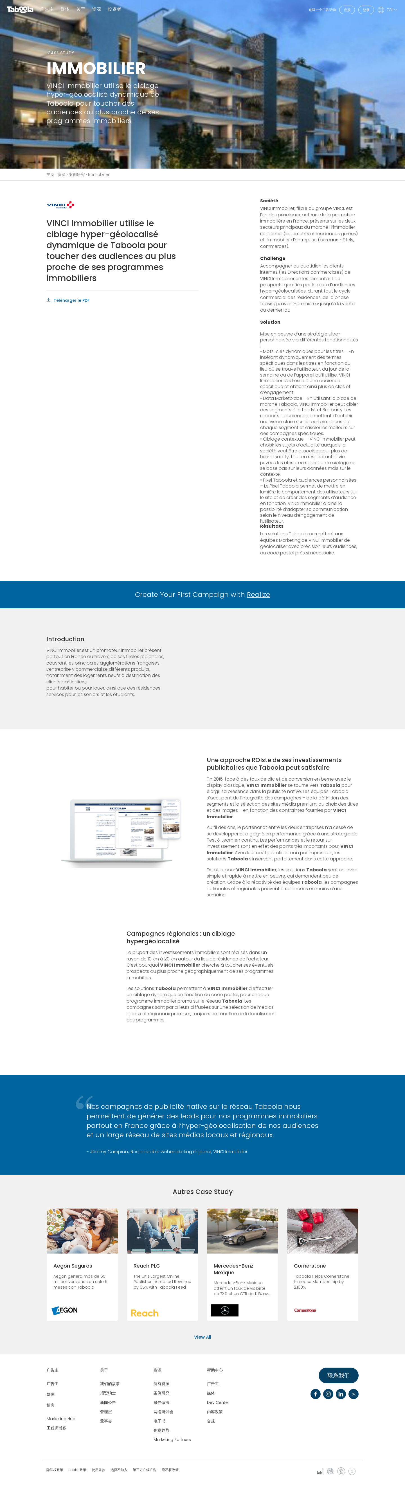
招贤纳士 (108, 1392)
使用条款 (98, 1470)
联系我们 (338, 1375)
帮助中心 (215, 1370)
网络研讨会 (163, 1411)
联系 (347, 10)
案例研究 (77, 174)
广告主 (47, 9)
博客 (51, 1405)
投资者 (114, 9)
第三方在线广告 (144, 1470)
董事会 (106, 1421)
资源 (62, 174)
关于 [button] (80, 9)
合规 (211, 1421)
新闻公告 (108, 1402)
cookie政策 (77, 1470)
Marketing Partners (172, 1439)
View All (202, 1337)
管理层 (106, 1411)
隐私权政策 (54, 1470)
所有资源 (161, 1383)
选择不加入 (119, 1470)
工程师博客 (56, 1428)
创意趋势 (161, 1430)
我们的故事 (110, 1383)
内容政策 (215, 1411)
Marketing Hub (61, 1418)
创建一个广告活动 (322, 9)
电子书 (159, 1421)
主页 (50, 174)
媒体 (64, 9)
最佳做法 (161, 1402)
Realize (258, 594)
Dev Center (218, 1402)
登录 (366, 10)
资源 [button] (96, 9)
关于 (104, 1370)
